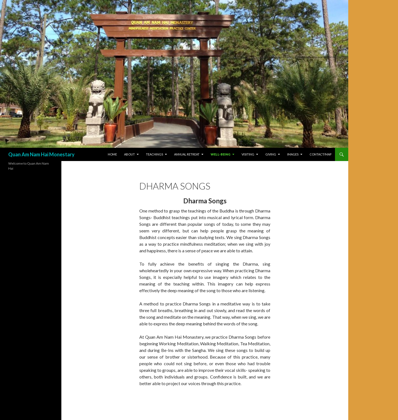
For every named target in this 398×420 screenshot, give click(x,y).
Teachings (154, 154)
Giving (270, 154)
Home (112, 154)
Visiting (248, 154)
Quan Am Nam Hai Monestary (41, 154)
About (129, 154)
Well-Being (221, 154)
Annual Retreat (187, 154)
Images (292, 154)
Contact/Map (320, 154)
